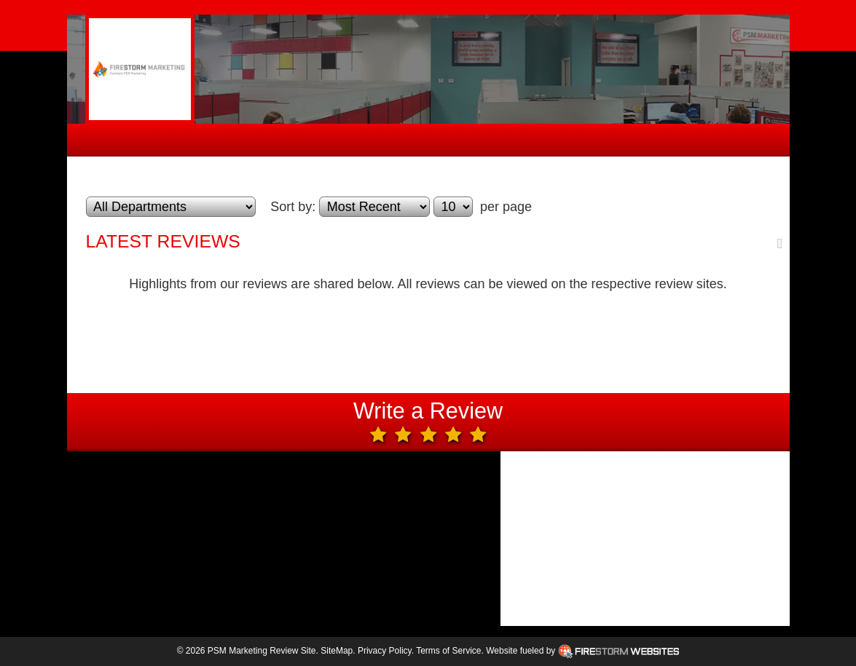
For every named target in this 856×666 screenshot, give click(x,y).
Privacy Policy (385, 651)
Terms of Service (448, 651)
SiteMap (337, 651)
